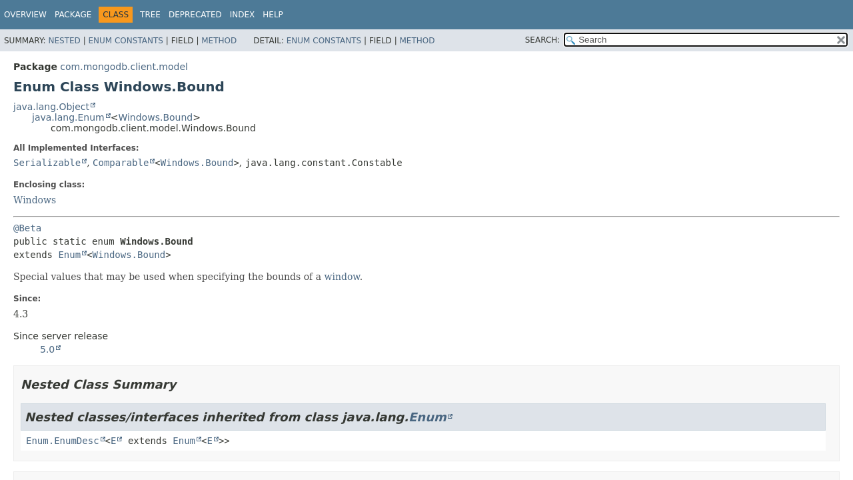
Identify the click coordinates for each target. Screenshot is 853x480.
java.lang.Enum (68, 117)
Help (273, 14)
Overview (25, 14)
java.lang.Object (51, 106)
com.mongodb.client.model (124, 66)
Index (242, 14)
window (342, 276)
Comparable (121, 162)
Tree (150, 14)
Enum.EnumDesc (62, 440)
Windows (34, 200)
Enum (69, 254)
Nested (64, 40)
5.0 (47, 349)
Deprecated (195, 14)
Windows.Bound (155, 117)
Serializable (47, 162)
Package (73, 14)
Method (219, 40)
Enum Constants (125, 40)
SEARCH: (542, 40)
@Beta (27, 228)
